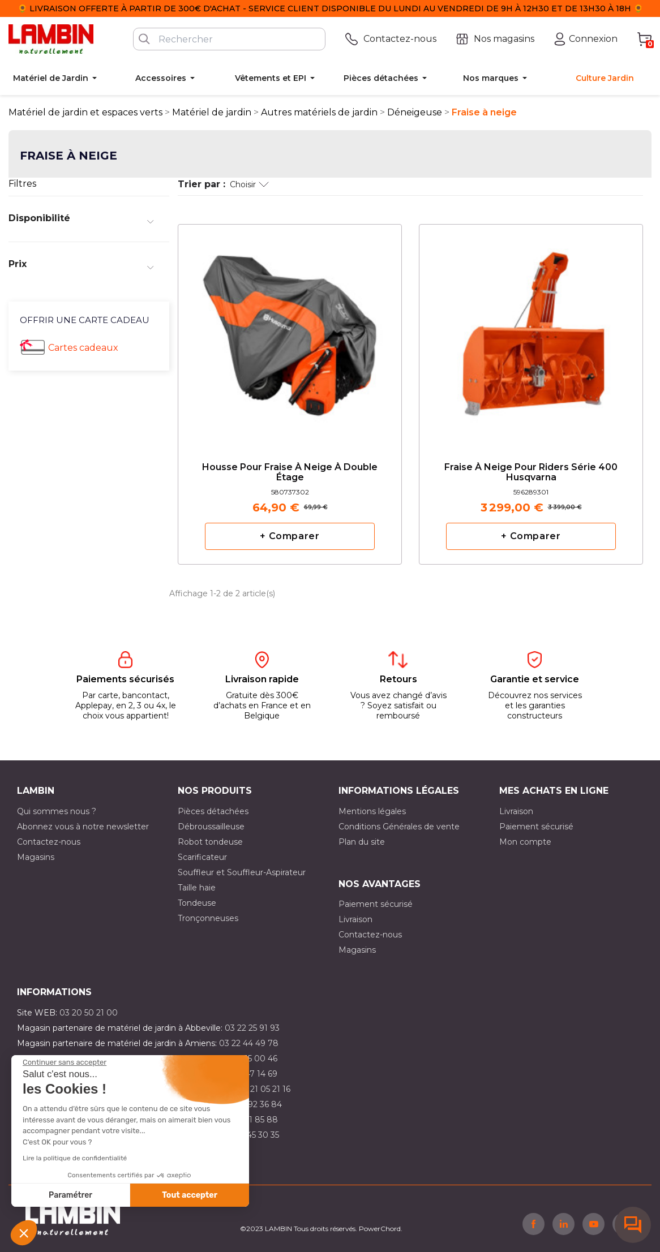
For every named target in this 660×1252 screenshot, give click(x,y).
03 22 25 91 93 (252, 1028)
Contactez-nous (48, 842)
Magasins (35, 857)
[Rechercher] (229, 39)
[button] (23, 1232)
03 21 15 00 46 (249, 1058)
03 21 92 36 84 (253, 1104)
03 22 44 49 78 (248, 1043)
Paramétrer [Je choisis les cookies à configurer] (70, 1195)
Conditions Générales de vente (399, 826)
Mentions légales (372, 811)
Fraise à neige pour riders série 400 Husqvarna (531, 472)
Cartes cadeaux (83, 347)
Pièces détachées (213, 811)
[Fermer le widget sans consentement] (64, 1062)
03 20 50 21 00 (88, 1013)
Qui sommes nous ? (56, 811)
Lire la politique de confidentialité (75, 1158)
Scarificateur (202, 857)
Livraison (516, 811)
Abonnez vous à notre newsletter (83, 826)
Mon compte (525, 842)
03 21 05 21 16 (264, 1089)
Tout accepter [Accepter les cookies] (189, 1195)
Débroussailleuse (211, 826)
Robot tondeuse (210, 842)
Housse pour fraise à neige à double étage (290, 472)
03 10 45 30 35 (251, 1135)
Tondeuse (197, 903)
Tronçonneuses (208, 918)
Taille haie (197, 888)
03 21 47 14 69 (249, 1074)
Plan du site (361, 842)
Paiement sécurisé (536, 826)
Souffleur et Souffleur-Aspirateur (242, 872)
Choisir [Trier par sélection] (249, 184)
